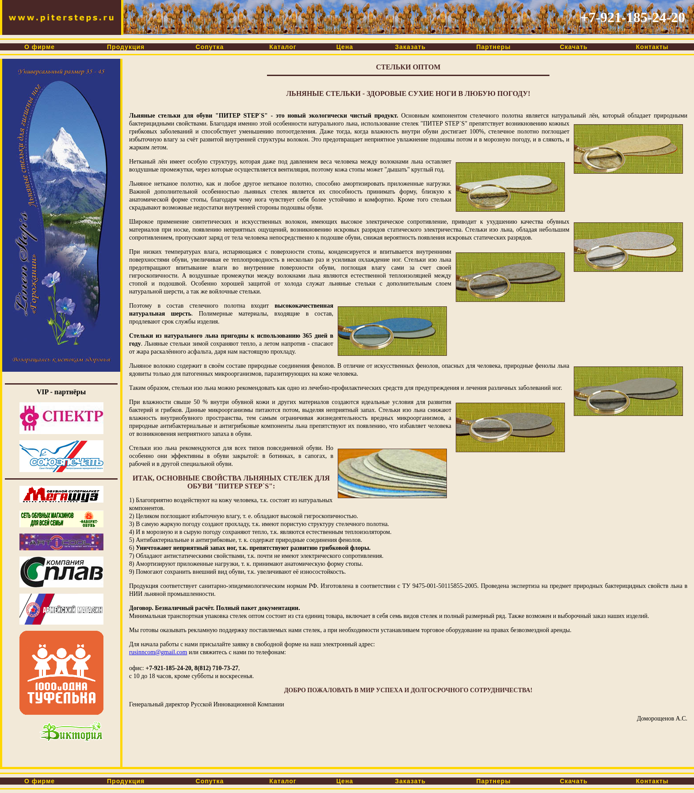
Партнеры (493, 46)
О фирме (39, 46)
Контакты (652, 46)
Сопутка (209, 46)
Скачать (574, 46)
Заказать (410, 46)
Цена (345, 46)
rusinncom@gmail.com (158, 652)
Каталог (283, 46)
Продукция (126, 46)
